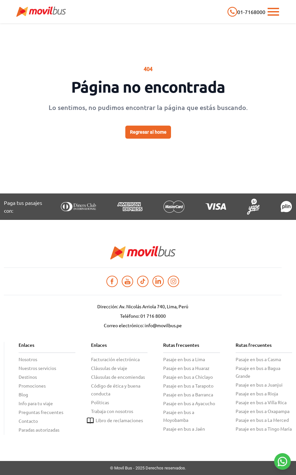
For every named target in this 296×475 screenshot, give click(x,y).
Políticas (100, 402)
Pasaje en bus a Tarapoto (188, 386)
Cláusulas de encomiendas (118, 377)
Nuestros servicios (37, 368)
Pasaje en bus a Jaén (184, 429)
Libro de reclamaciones (119, 420)
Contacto (28, 421)
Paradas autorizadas (39, 430)
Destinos (28, 377)
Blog (23, 394)
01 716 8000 (153, 316)
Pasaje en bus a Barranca (188, 394)
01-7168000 (251, 11)
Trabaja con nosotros (112, 411)
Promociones (32, 386)
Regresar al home (148, 132)
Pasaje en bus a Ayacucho (189, 403)
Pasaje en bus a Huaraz (186, 368)
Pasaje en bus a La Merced (262, 420)
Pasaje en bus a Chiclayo (188, 377)
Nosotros (28, 359)
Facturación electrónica (115, 359)
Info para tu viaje (36, 403)
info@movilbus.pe (163, 325)
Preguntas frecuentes (41, 412)
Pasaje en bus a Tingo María (264, 429)
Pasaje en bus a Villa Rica (261, 402)
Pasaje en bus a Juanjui (259, 385)
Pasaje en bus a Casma (258, 359)
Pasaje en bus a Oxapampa (262, 411)
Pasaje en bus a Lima (184, 359)
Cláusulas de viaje (109, 368)
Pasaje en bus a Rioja (257, 393)
